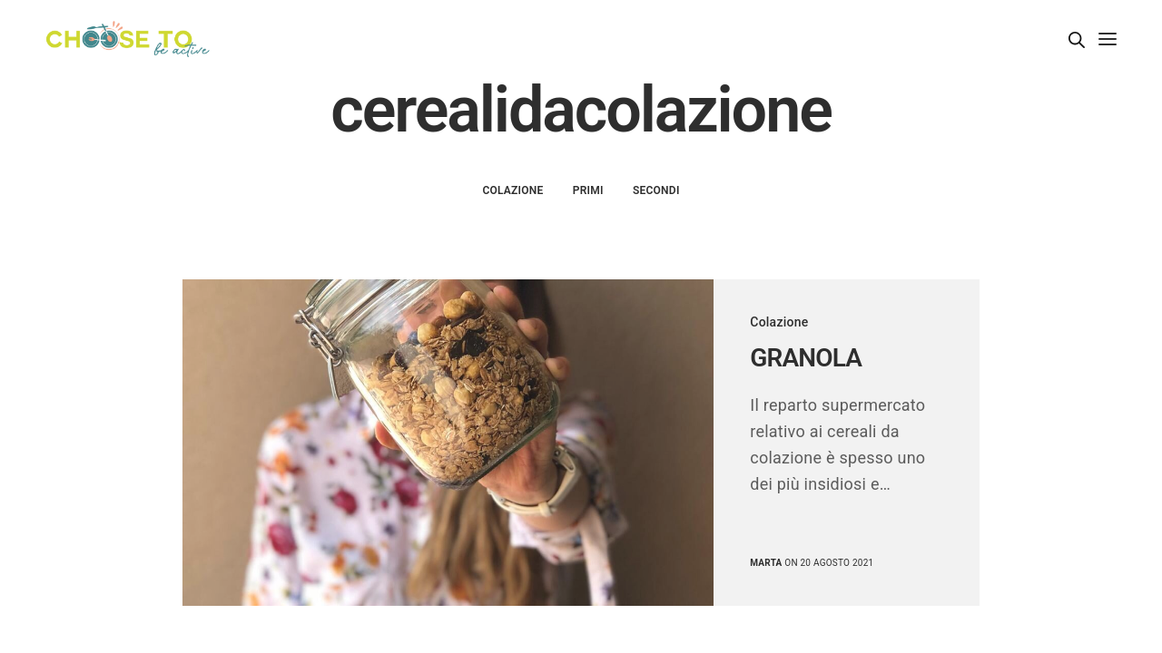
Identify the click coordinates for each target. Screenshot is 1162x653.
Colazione (512, 190)
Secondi (656, 190)
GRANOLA (806, 358)
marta (766, 563)
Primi (588, 190)
